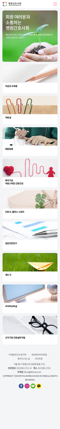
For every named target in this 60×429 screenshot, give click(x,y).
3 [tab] (51, 58)
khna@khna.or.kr (32, 372)
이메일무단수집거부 (17, 354)
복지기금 (9, 180)
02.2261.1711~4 (23, 368)
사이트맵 (38, 358)
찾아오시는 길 (24, 358)
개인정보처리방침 (39, 354)
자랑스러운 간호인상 (14, 183)
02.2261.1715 (44, 368)
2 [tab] (48, 58)
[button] (55, 4)
